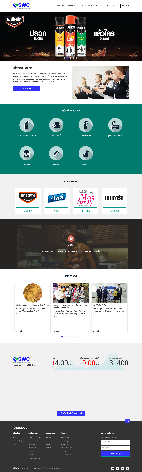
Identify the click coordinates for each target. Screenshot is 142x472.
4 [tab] (73, 58)
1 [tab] (65, 58)
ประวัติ (15, 438)
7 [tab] (79, 337)
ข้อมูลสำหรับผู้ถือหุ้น (66, 441)
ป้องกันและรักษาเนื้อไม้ (33, 441)
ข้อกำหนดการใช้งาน (26, 468)
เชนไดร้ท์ (48, 438)
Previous (12, 308)
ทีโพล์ (47, 441)
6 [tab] (76, 337)
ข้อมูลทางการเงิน (65, 438)
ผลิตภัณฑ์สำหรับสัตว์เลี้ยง (34, 458)
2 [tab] (68, 58)
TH (126, 6)
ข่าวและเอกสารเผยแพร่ (66, 448)
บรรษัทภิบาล (64, 451)
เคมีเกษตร (30, 455)
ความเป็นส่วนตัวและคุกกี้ (39, 468)
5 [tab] (76, 58)
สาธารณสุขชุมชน (32, 451)
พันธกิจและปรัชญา (18, 441)
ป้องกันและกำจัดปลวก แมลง (34, 438)
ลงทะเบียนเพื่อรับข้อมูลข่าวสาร (108, 438)
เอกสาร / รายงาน (65, 444)
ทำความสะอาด (31, 444)
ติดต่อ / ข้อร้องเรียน (66, 455)
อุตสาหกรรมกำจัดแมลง (33, 448)
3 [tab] (70, 58)
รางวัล (14, 444)
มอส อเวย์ (48, 444)
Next (130, 308)
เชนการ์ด (48, 448)
